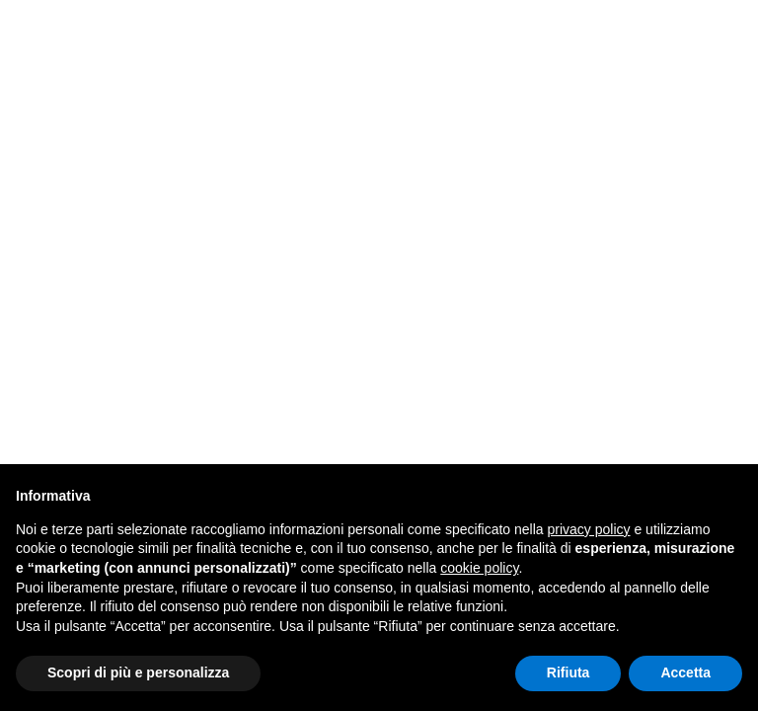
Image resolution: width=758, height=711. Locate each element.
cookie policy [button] (479, 568)
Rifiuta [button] (568, 672)
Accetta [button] (685, 672)
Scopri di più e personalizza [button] (138, 672)
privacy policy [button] (589, 529)
